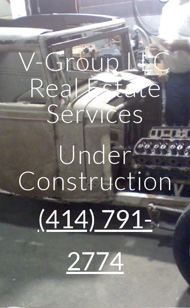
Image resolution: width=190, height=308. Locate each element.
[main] (95, 154)
